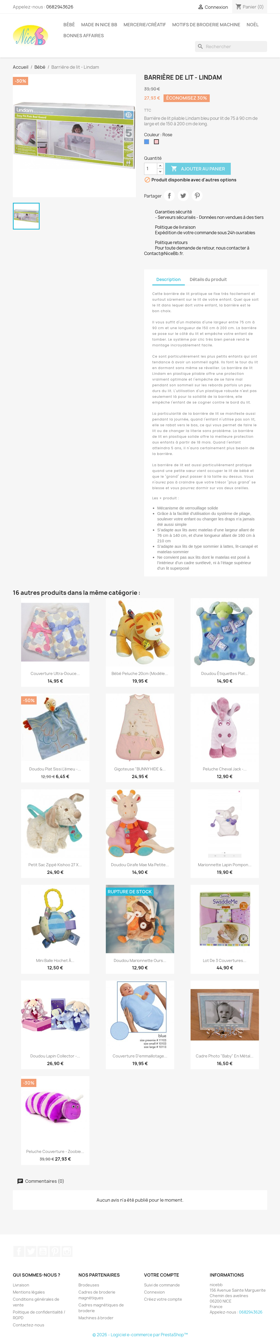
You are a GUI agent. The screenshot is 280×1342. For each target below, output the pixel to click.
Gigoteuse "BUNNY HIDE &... (140, 769)
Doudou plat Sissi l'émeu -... (55, 769)
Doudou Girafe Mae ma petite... (140, 864)
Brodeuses (88, 1285)
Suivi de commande (162, 1285)
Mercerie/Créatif (145, 25)
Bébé (69, 25)
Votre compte (161, 1275)
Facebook (18, 1251)
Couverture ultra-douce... (55, 673)
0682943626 (59, 7)
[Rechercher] (231, 46)
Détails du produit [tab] (208, 279)
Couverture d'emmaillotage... (140, 1056)
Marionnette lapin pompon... (225, 864)
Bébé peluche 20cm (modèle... (140, 673)
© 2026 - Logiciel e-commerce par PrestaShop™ (140, 1335)
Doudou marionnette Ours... (140, 960)
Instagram (67, 1251)
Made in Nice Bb (99, 25)
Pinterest (197, 195)
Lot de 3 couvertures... (224, 960)
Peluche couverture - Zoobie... (55, 1151)
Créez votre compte (163, 1299)
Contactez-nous (28, 1324)
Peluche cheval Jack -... (225, 769)
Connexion (154, 1292)
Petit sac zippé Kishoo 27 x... (55, 864)
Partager (169, 195)
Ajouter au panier (198, 168)
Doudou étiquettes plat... (224, 673)
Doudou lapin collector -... (55, 1056)
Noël (253, 25)
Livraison (21, 1285)
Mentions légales (29, 1292)
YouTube (42, 1251)
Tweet (183, 195)
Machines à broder (95, 1317)
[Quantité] (150, 169)
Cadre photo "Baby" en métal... (224, 1056)
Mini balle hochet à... (55, 960)
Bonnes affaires (83, 36)
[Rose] (157, 143)
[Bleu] (147, 143)
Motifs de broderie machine (206, 25)
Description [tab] (168, 279)
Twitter (30, 1251)
